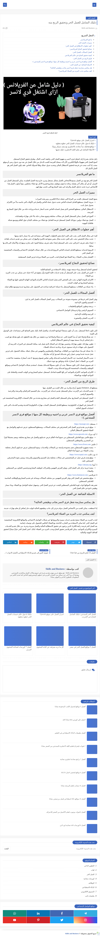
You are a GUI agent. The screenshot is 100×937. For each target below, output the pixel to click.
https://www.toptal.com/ (78, 455)
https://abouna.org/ (84, 465)
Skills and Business (72, 934)
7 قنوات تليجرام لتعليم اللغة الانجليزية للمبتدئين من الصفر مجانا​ (63, 746)
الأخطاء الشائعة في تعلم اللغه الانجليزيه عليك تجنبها (75, 150)
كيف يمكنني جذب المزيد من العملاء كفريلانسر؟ (75, 71)
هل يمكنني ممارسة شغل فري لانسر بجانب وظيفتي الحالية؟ (71, 68)
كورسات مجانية (89, 879)
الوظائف (91, 883)
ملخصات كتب (89, 896)
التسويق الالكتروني (87, 892)
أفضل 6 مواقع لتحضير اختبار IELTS (73, 772)
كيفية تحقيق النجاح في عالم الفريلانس (78, 55)
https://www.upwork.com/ (78, 434)
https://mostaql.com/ (81, 424)
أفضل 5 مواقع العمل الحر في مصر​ (83, 647)
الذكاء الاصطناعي (88, 887)
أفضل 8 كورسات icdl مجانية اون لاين (73, 825)
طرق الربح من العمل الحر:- (82, 58)
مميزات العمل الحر (85, 43)
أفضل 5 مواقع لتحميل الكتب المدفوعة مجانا (70, 707)
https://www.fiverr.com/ (82, 444)
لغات (92, 870)
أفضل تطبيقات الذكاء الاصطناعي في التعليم (70, 733)
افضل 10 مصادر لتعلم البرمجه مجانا (73, 786)
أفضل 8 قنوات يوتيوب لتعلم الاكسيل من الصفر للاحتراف (66, 812)
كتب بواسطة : (62, 569)
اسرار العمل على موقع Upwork (82, 140)
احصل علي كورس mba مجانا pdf (74, 720)
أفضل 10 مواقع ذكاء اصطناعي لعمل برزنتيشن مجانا (67, 799)
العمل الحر (91, 18)
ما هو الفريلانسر (86, 40)
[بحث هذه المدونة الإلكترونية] (54, 848)
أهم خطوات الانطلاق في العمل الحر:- (78, 46)
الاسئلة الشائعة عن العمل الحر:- (81, 65)
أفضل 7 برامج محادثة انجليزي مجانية (73, 759)
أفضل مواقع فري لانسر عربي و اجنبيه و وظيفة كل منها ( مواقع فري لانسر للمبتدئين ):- (62, 62)
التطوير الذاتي (89, 866)
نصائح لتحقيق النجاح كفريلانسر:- (80, 49)
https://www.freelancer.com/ (77, 475)
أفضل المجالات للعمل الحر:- (82, 52)
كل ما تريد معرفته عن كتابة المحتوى (50, 647)
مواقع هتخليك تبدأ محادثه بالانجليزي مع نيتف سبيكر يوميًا (73, 147)
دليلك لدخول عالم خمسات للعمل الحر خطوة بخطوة (75, 143)
